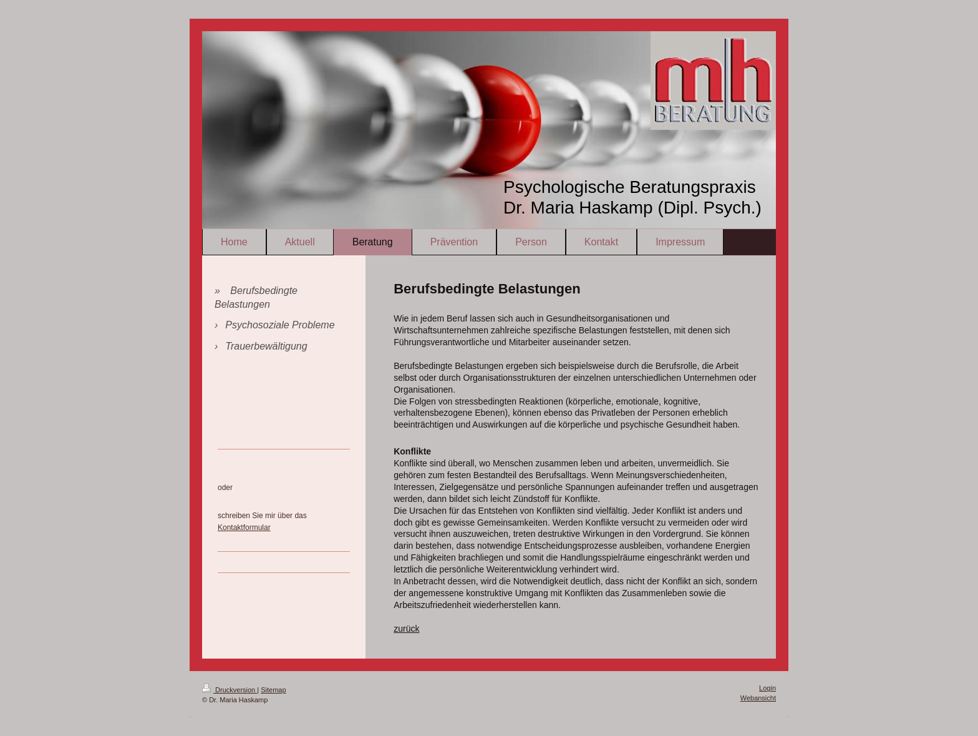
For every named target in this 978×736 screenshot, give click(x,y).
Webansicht (758, 698)
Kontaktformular (244, 527)
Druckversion (229, 690)
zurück (406, 629)
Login (767, 688)
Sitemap (273, 690)
